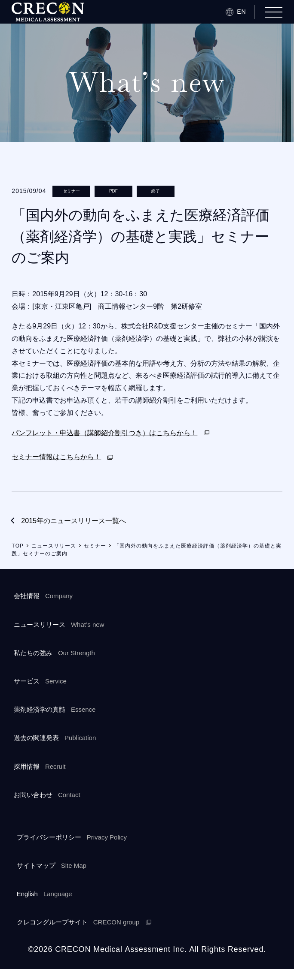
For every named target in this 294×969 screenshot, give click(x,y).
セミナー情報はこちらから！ (56, 456)
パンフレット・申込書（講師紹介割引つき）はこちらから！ (104, 432)
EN (241, 11)
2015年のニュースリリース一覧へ (73, 520)
